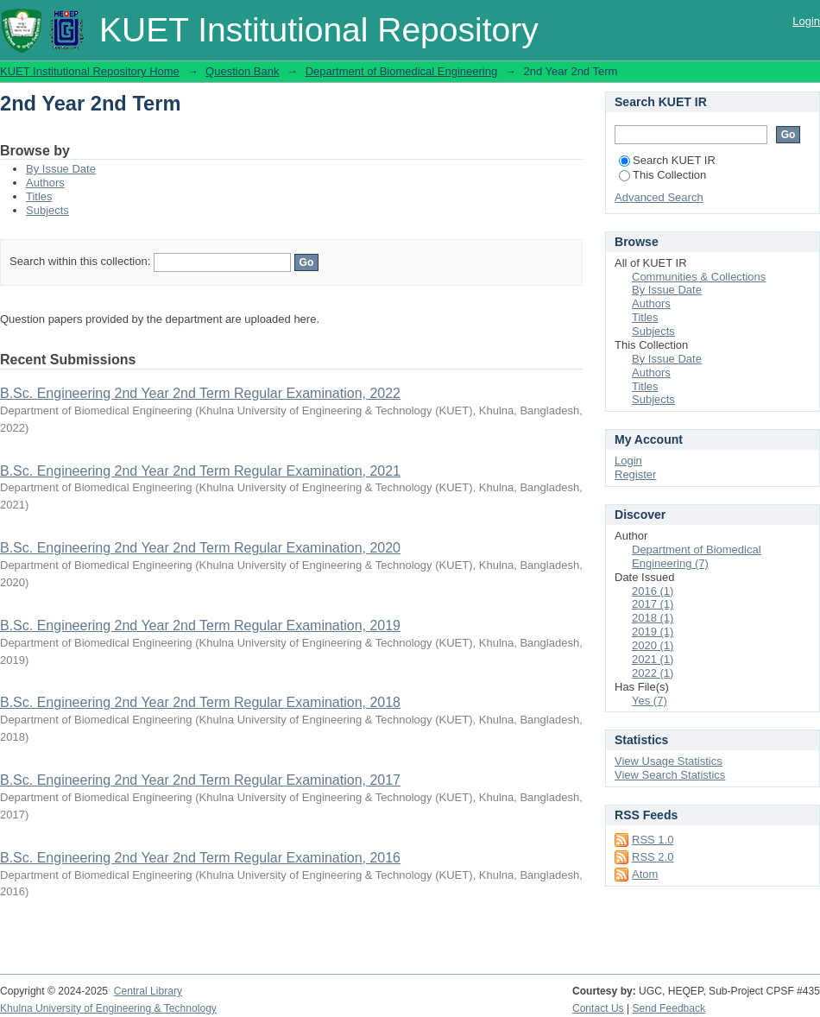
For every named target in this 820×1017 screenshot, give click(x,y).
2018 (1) (652, 617)
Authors (45, 182)
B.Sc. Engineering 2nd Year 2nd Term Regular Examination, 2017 (200, 780)
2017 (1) (652, 603)
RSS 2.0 (652, 856)
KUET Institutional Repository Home (90, 71)
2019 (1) (652, 631)
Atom (645, 874)
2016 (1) (652, 590)
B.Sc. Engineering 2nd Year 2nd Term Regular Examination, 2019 (200, 625)
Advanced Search (659, 197)
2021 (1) (652, 659)
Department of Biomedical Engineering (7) (696, 556)
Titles (39, 196)
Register (635, 474)
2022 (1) (652, 672)
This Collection (662, 174)
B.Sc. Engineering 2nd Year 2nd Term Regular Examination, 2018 (200, 702)
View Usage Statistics (668, 761)
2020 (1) (652, 645)
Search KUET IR (667, 160)
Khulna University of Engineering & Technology (108, 1008)
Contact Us (598, 1008)
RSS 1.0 (652, 839)
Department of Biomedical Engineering (402, 71)
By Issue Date (61, 168)
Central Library (148, 991)
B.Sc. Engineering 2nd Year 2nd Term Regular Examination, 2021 (200, 471)
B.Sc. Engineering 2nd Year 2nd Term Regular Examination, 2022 (200, 393)
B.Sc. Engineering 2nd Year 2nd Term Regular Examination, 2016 (200, 857)
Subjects (47, 210)
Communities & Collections (699, 276)
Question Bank (242, 71)
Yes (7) (649, 700)
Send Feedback (669, 1008)
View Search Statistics (670, 774)
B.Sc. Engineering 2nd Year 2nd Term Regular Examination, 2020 (200, 547)
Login (806, 21)
